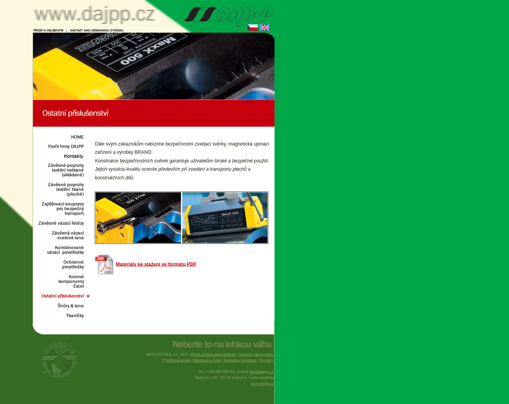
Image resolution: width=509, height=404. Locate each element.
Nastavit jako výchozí (256, 354)
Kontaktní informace (240, 360)
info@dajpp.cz (261, 371)
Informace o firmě (207, 360)
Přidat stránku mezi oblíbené (213, 354)
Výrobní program (176, 360)
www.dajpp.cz (262, 383)
